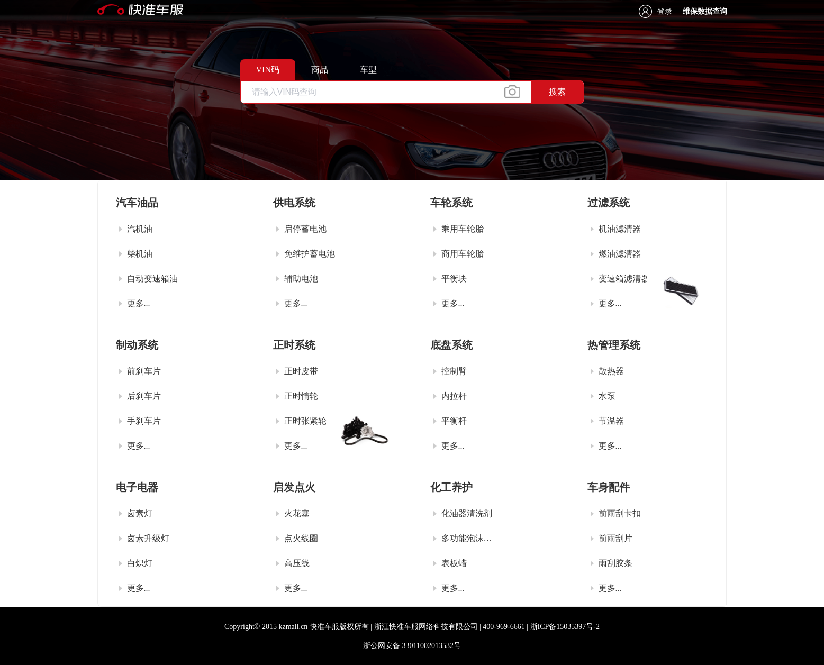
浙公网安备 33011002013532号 (412, 646)
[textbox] (386, 92)
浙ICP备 (565, 627)
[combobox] (412, 92)
